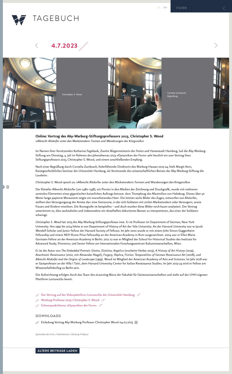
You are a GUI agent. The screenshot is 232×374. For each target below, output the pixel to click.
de (158, 8)
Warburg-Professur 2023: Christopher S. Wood (70, 300)
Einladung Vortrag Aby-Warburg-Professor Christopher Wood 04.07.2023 (87, 322)
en (165, 8)
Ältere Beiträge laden (57, 351)
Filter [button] (181, 8)
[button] (1, 187)
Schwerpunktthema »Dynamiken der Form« (69, 305)
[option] (55, 93)
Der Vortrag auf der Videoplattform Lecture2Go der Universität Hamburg (88, 295)
